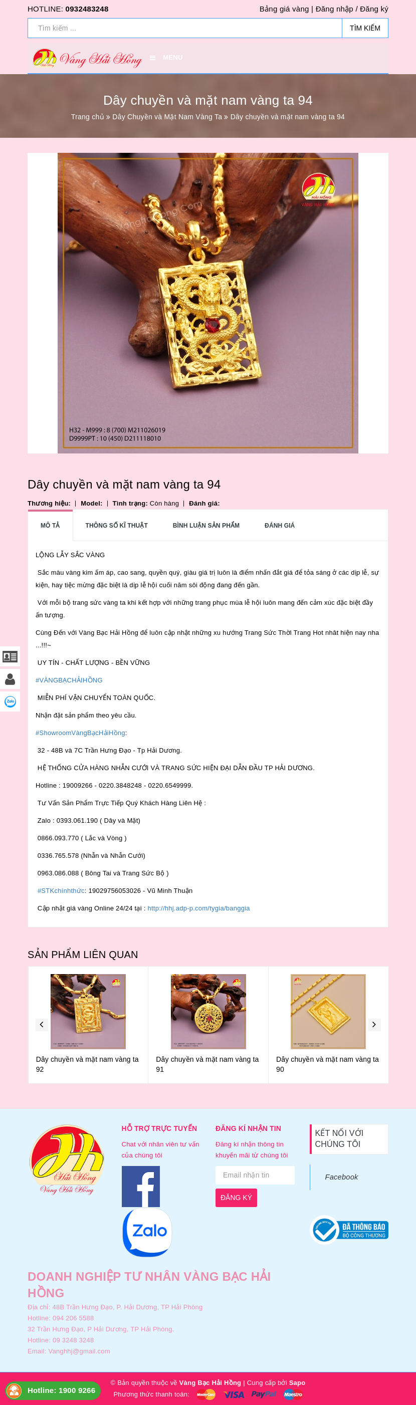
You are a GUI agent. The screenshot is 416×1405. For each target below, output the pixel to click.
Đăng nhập (334, 9)
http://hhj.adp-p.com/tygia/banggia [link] (198, 908)
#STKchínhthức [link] (61, 890)
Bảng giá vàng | (286, 9)
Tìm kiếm (365, 28)
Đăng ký (374, 9)
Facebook (341, 1177)
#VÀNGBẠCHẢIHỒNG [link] (69, 680)
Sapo (297, 1382)
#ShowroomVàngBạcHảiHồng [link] (80, 733)
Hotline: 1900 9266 (61, 1390)
